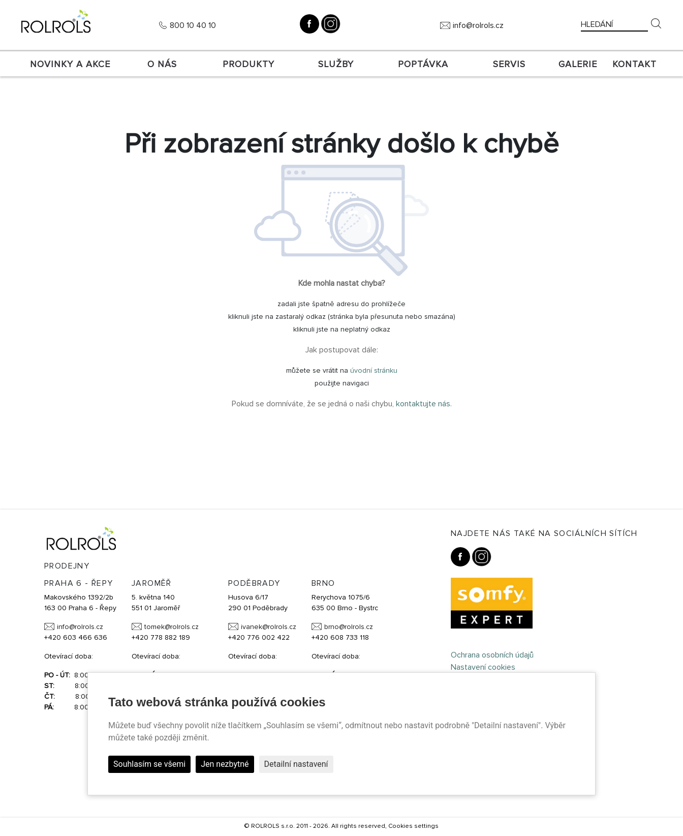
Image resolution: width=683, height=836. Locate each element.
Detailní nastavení (296, 764)
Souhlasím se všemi (149, 764)
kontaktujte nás (423, 404)
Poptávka (423, 64)
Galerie (577, 64)
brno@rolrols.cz (348, 626)
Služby (336, 64)
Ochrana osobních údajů (492, 655)
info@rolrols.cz (478, 25)
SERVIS (509, 64)
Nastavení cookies (483, 667)
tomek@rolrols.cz (171, 626)
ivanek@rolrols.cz (268, 626)
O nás (162, 64)
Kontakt (634, 64)
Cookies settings (413, 826)
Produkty (248, 64)
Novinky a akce (70, 64)
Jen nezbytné (225, 764)
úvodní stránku (373, 370)
